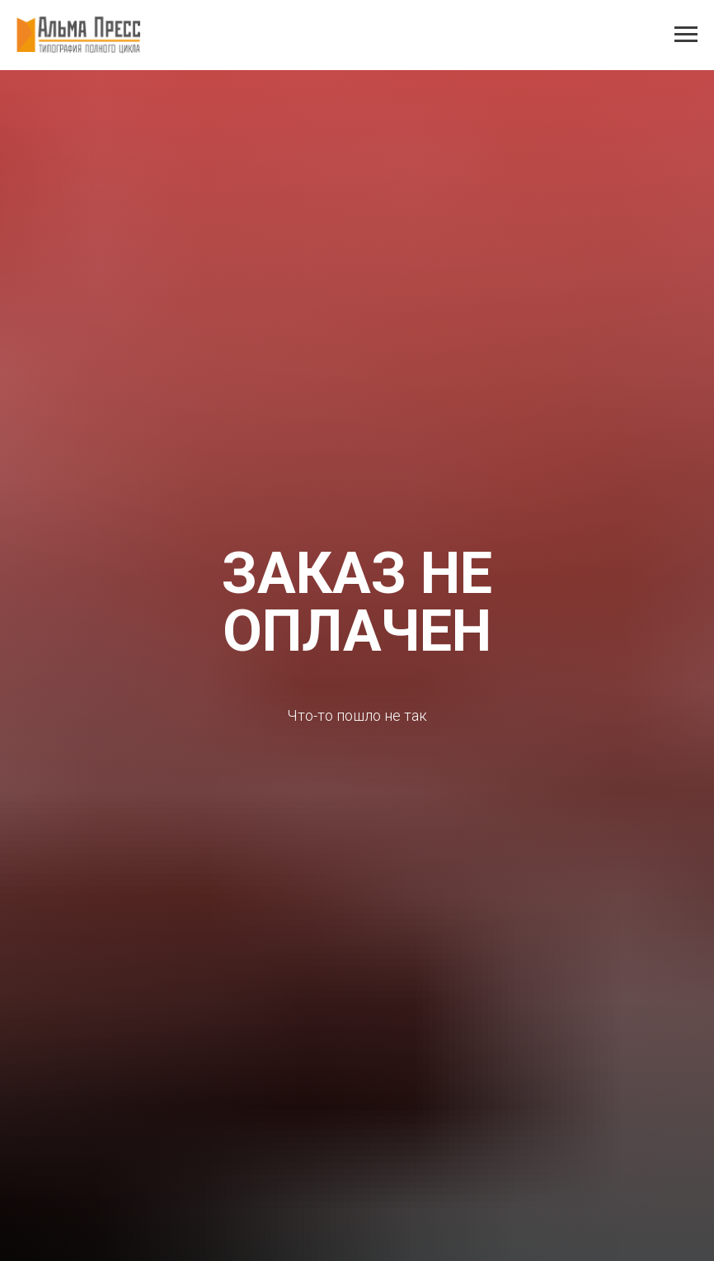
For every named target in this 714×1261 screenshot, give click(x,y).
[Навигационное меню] (686, 34)
